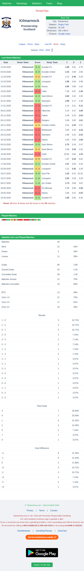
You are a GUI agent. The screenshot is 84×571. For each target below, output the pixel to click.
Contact (53, 510)
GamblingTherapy (44, 531)
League (22, 44)
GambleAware (23, 531)
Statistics (36, 3)
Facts (49, 3)
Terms (42, 510)
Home (30, 44)
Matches (7, 3)
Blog (59, 3)
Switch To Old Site (42, 565)
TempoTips (42, 10)
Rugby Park (63, 24)
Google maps (64, 34)
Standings (21, 3)
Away (36, 44)
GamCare (62, 531)
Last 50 (48, 44)
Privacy (30, 510)
